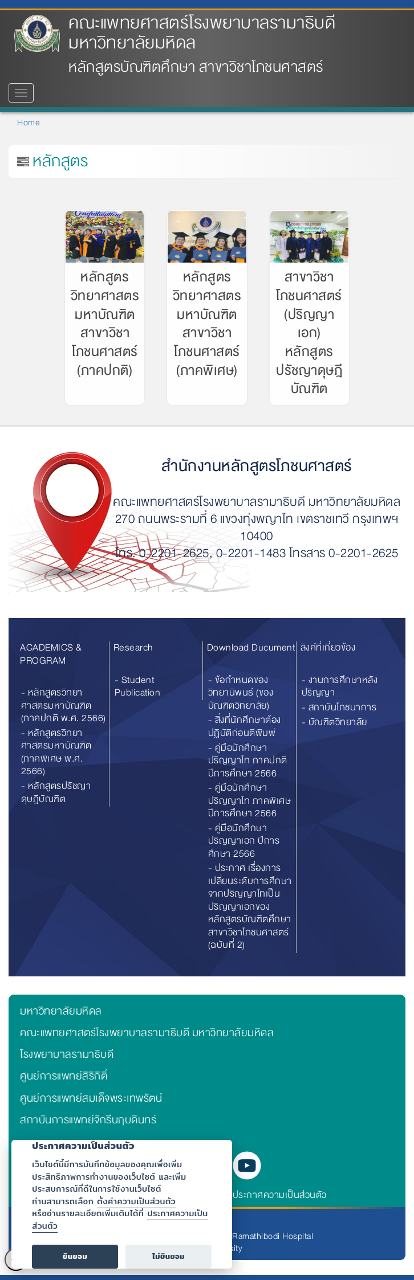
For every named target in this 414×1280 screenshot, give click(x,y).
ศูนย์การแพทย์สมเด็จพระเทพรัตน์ (91, 1098)
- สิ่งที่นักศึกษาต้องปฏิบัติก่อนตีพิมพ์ (244, 726)
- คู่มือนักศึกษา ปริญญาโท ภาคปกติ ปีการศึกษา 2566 (247, 760)
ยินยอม (75, 1256)
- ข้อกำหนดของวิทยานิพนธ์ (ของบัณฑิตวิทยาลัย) (241, 693)
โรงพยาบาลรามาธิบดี (66, 1054)
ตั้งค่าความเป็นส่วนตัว (136, 1201)
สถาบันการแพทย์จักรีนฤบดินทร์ (88, 1120)
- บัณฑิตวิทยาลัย (334, 722)
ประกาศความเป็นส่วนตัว (280, 1195)
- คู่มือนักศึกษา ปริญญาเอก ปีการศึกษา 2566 (244, 841)
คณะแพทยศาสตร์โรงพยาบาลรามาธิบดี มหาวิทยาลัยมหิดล (201, 33)
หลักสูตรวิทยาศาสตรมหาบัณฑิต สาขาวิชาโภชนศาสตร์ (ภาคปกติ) (105, 323)
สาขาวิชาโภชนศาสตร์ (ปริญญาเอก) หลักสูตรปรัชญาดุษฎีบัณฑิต (309, 332)
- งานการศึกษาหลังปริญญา (340, 686)
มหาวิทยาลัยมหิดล (61, 1011)
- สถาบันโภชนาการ (339, 707)
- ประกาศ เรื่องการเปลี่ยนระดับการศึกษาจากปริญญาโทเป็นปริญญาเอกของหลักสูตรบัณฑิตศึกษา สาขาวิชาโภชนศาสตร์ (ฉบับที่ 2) (250, 906)
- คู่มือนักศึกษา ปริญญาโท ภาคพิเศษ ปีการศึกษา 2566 (249, 800)
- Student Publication (138, 686)
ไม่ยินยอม (168, 1256)
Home (28, 122)
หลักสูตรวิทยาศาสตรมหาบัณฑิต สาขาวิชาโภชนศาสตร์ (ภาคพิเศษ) (207, 323)
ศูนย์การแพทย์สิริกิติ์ (63, 1076)
